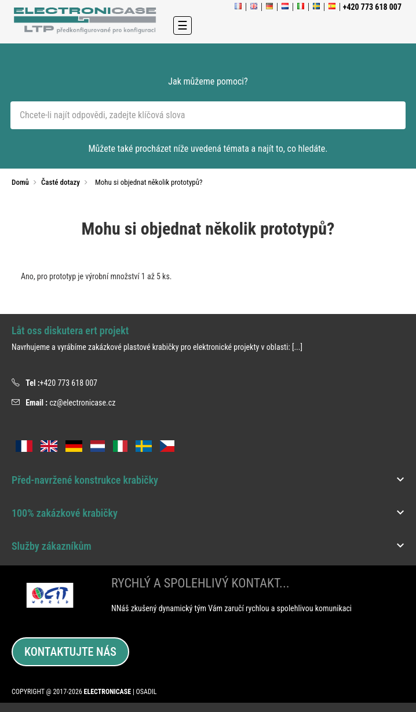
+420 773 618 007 (68, 383)
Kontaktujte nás (70, 652)
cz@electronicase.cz (82, 402)
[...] (297, 347)
